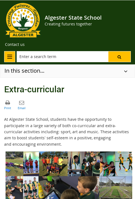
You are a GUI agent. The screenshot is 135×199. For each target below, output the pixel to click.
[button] (119, 56)
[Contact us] (14, 44)
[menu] (9, 56)
